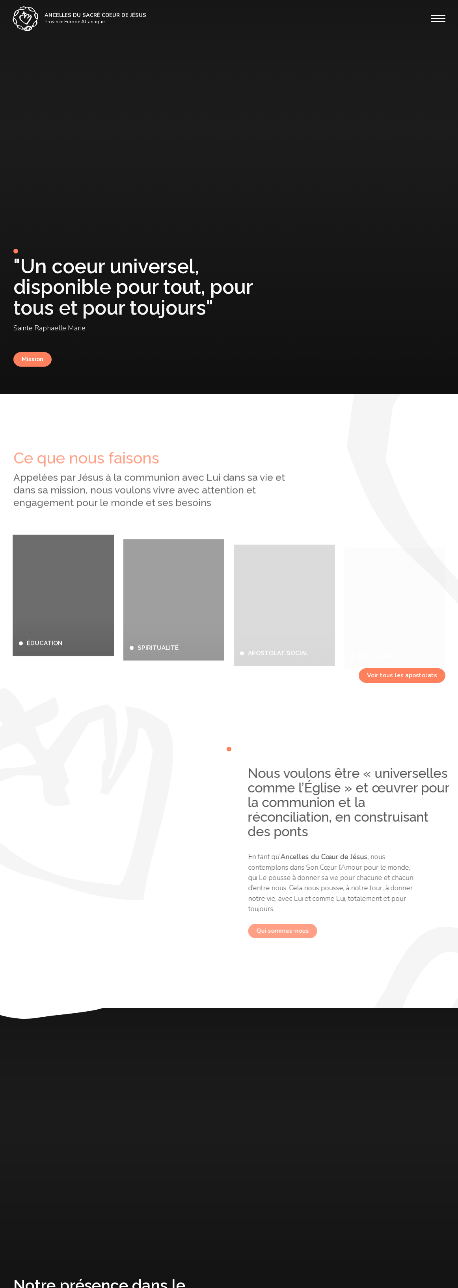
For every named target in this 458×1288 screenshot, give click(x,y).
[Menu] (438, 18)
